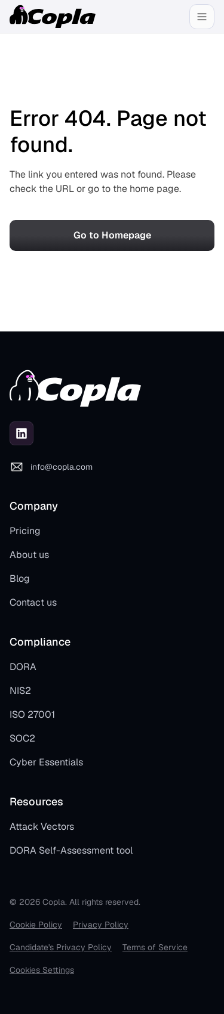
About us (29, 554)
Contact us (33, 602)
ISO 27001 (32, 714)
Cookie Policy (36, 924)
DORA (23, 667)
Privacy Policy (100, 924)
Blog (20, 578)
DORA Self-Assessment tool (71, 850)
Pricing (25, 531)
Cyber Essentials (46, 762)
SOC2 (22, 738)
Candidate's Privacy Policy (61, 947)
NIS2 (20, 690)
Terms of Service (155, 947)
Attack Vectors (42, 826)
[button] (201, 16)
